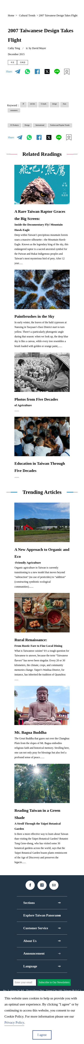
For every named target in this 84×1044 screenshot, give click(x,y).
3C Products (18, 133)
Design (37, 133)
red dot (39, 107)
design (15, 115)
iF (25, 107)
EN (41, 6)
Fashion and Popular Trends (26, 141)
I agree (42, 1035)
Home (11, 15)
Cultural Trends (27, 15)
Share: (9, 73)
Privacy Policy (14, 1022)
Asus (30, 115)
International (57, 133)
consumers (48, 115)
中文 (14, 63)
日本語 (30, 63)
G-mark (56, 107)
